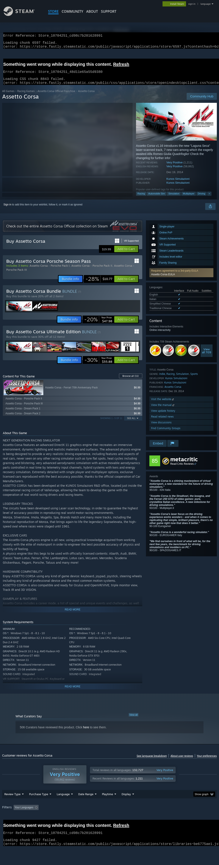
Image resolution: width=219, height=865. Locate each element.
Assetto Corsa (172, 392)
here (86, 732)
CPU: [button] (190, 818)
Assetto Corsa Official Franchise (56, 96)
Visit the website (163, 404)
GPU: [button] (204, 818)
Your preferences (207, 761)
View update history (163, 416)
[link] (99, 284)
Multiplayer (188, 198)
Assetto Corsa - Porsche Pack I (50, 270)
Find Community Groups (165, 433)
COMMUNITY (72, 11)
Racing (141, 198)
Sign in (7, 209)
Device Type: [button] (10, 824)
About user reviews (182, 761)
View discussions (161, 427)
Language (63, 805)
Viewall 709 (206, 356)
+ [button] (209, 198)
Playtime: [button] (100, 818)
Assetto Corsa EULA (163, 279)
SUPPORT (108, 11)
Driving (201, 198)
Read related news (162, 421)
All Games (8, 96)
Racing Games (26, 96)
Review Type (12, 805)
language (205, 3)
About (92, 11)
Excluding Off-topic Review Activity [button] (67, 818)
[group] (109, 821)
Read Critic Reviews (182, 469)
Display (126, 805)
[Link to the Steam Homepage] (22, 15)
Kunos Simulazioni (177, 184)
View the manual (163, 410)
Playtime (107, 805)
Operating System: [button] (167, 818)
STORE (53, 11)
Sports (194, 379)
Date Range (85, 805)
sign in (191, 3)
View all (134, 720)
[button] (181, 277)
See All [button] (131, 423)
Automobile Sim (156, 198)
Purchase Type (38, 805)
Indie (162, 379)
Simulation (173, 198)
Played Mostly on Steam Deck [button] (131, 818)
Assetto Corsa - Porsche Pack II (91, 270)
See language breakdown (152, 761)
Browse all (130, 381)
